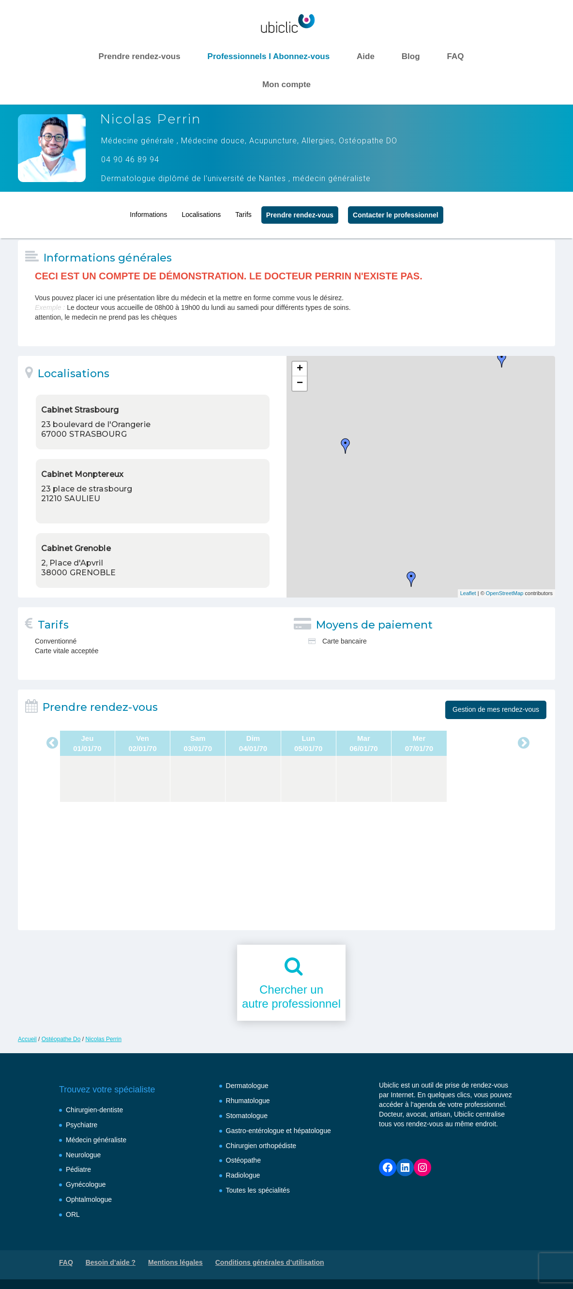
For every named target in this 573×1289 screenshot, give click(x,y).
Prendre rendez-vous (140, 56)
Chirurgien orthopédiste (261, 1146)
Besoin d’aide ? (111, 1262)
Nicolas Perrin (103, 1039)
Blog (411, 56)
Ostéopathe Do (61, 1039)
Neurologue (83, 1155)
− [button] (300, 383)
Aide (366, 56)
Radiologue (243, 1175)
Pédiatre (78, 1169)
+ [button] (300, 369)
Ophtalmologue (89, 1199)
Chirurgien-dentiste (94, 1110)
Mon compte (286, 84)
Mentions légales (175, 1262)
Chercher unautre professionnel (291, 996)
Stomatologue (247, 1116)
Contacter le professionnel (395, 211)
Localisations (201, 211)
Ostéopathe (243, 1160)
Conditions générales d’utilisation (269, 1262)
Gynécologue (86, 1184)
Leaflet (468, 593)
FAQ (455, 56)
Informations (148, 211)
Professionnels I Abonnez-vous (269, 56)
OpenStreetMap (505, 593)
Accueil (27, 1039)
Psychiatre (81, 1125)
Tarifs (243, 211)
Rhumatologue (248, 1101)
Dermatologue (247, 1086)
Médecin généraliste (96, 1140)
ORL (73, 1214)
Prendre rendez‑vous (299, 211)
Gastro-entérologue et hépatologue (278, 1131)
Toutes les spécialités (258, 1190)
